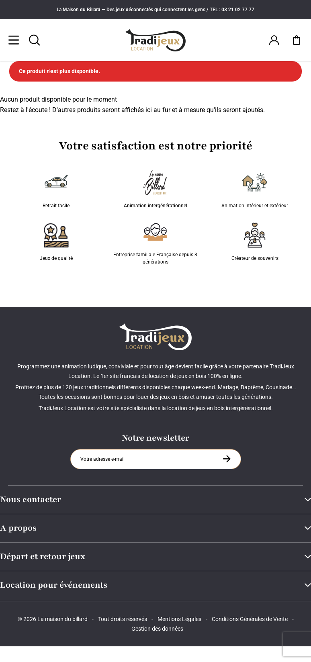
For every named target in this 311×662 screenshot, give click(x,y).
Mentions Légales (179, 619)
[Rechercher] (34, 40)
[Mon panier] (296, 40)
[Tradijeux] (156, 40)
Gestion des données (157, 628)
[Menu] (13, 40)
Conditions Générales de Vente (250, 619)
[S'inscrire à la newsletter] (226, 459)
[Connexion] (274, 40)
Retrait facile (56, 189)
